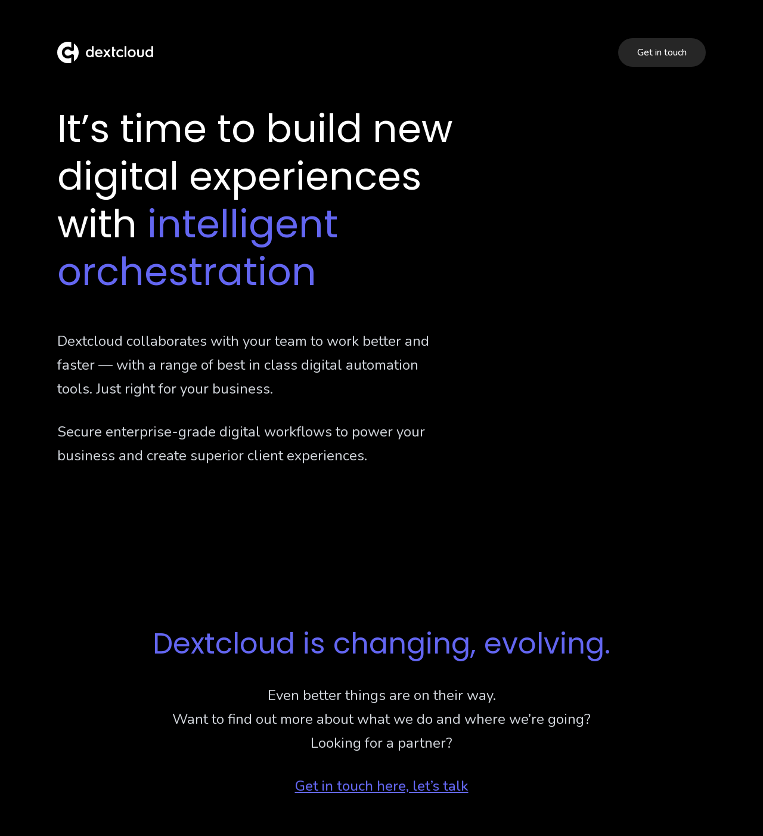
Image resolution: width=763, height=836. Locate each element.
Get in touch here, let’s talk (382, 785)
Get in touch (662, 52)
